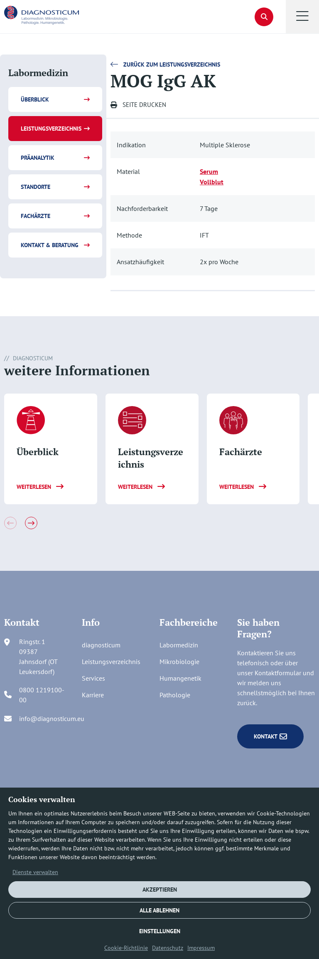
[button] (302, 16)
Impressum (201, 948)
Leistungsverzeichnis (51, 128)
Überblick (35, 99)
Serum (209, 171)
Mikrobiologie (179, 661)
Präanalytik (37, 157)
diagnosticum (101, 645)
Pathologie (175, 695)
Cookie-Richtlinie (126, 948)
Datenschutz (167, 948)
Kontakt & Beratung (50, 245)
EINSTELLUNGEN (159, 931)
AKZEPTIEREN (159, 889)
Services (93, 678)
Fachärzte (35, 216)
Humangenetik (180, 678)
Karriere (93, 695)
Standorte (35, 187)
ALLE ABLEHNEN (159, 910)
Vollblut (211, 182)
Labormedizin (179, 645)
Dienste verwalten (35, 872)
